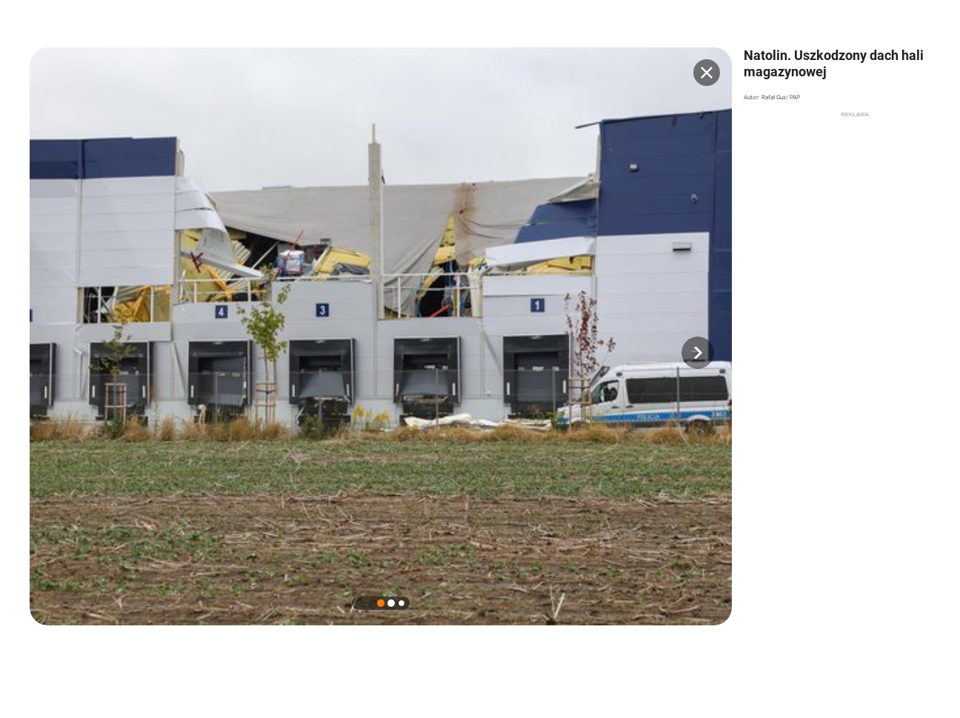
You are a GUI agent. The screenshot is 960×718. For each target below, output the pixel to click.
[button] (697, 352)
